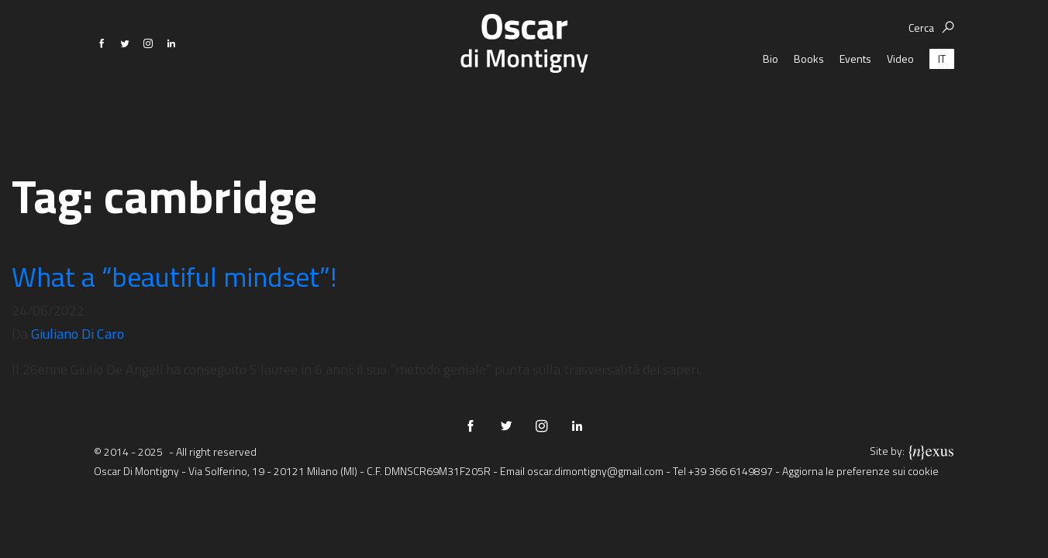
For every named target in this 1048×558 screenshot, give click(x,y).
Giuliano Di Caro (77, 333)
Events (855, 108)
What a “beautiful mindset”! (174, 276)
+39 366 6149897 (730, 471)
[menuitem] (941, 108)
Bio (770, 108)
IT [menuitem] (942, 108)
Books (809, 108)
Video (900, 108)
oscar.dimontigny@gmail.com (595, 471)
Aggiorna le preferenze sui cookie (860, 471)
